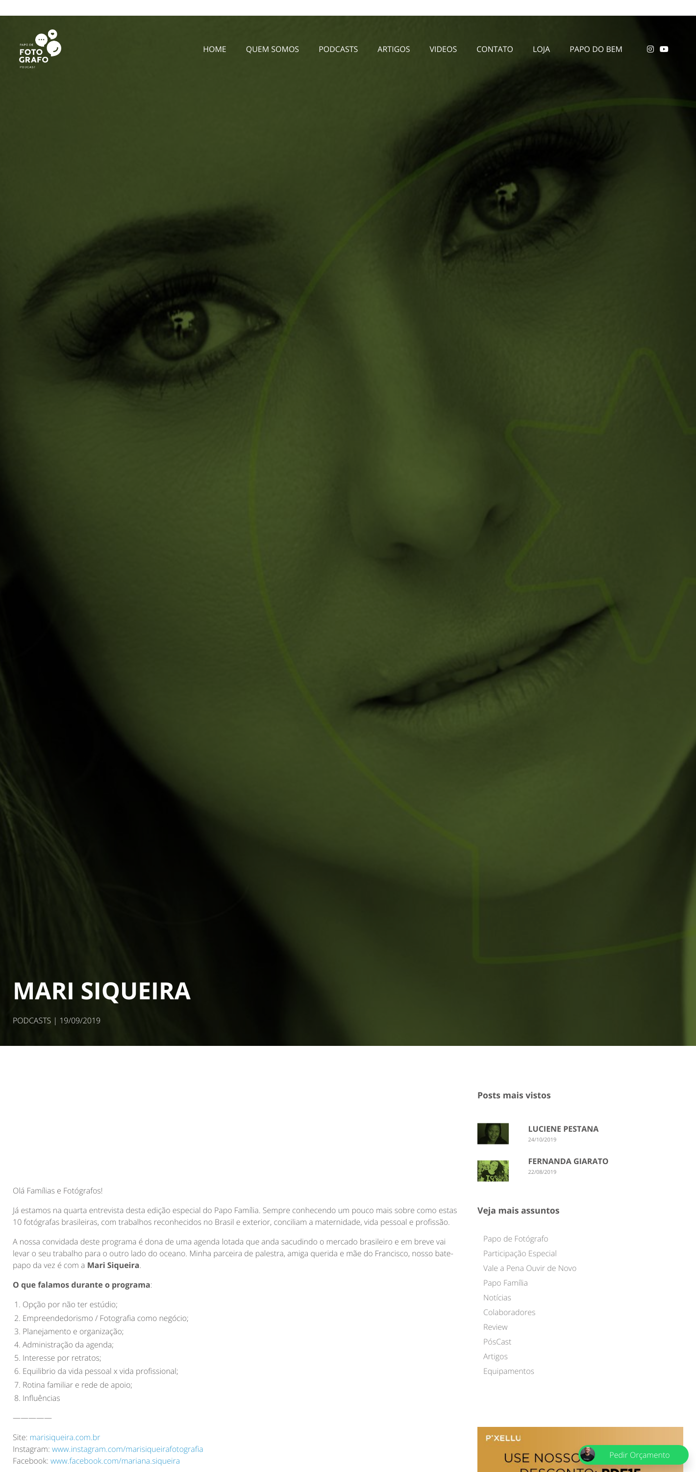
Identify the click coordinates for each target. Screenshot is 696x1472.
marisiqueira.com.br (64, 1437)
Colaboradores (509, 1312)
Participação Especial (520, 1253)
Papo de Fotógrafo (515, 1238)
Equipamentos (508, 1371)
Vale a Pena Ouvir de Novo (529, 1268)
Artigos (495, 1356)
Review (495, 1326)
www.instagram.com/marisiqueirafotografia (127, 1449)
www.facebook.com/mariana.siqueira (115, 1460)
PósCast (497, 1341)
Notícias (497, 1297)
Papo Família (505, 1282)
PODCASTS (32, 1020)
